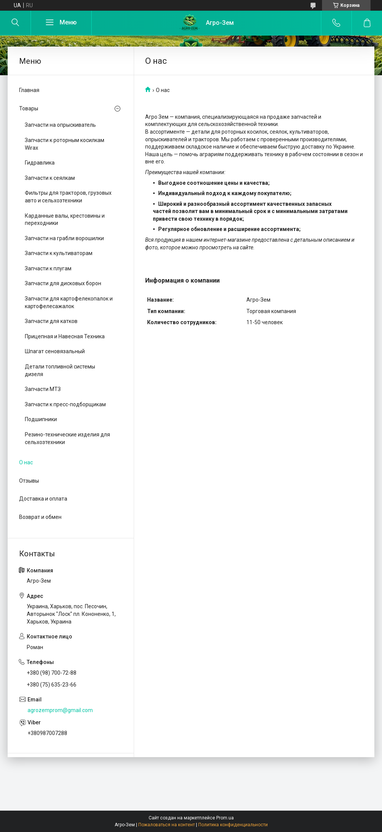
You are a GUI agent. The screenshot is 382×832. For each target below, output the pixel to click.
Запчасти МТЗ (43, 389)
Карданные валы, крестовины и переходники (65, 219)
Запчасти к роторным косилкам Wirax (64, 144)
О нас (26, 462)
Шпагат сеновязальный (55, 351)
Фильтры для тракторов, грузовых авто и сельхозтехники (68, 197)
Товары (28, 108)
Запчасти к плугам (48, 268)
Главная (29, 90)
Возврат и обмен (40, 517)
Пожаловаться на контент (166, 824)
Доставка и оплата (43, 499)
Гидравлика (40, 163)
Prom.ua (225, 818)
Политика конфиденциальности (233, 824)
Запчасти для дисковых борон (63, 283)
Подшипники (41, 419)
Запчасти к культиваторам (58, 253)
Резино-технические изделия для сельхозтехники (67, 438)
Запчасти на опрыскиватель (60, 125)
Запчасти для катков (51, 321)
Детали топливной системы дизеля (60, 370)
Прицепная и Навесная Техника (65, 336)
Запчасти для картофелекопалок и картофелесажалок (69, 302)
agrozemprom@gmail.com (60, 710)
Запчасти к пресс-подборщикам (65, 404)
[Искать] (15, 23)
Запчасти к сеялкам (50, 178)
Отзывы (29, 481)
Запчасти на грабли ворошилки (64, 238)
